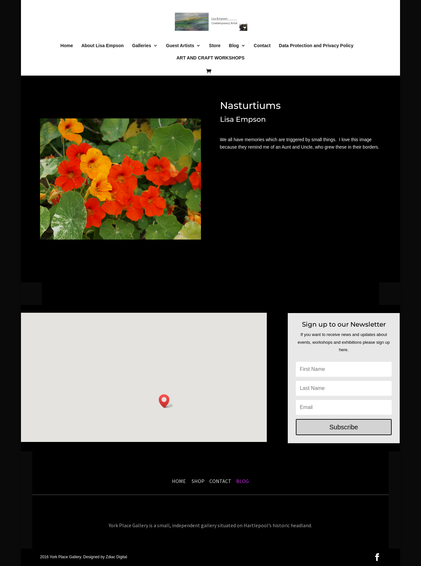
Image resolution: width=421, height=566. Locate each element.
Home (66, 45)
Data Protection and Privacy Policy (316, 45)
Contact (262, 45)
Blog (234, 45)
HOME (179, 481)
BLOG (242, 481)
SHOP (199, 481)
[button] (166, 401)
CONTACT (220, 481)
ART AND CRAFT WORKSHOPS (210, 58)
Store (215, 45)
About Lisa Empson (102, 45)
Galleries (141, 45)
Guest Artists (180, 45)
